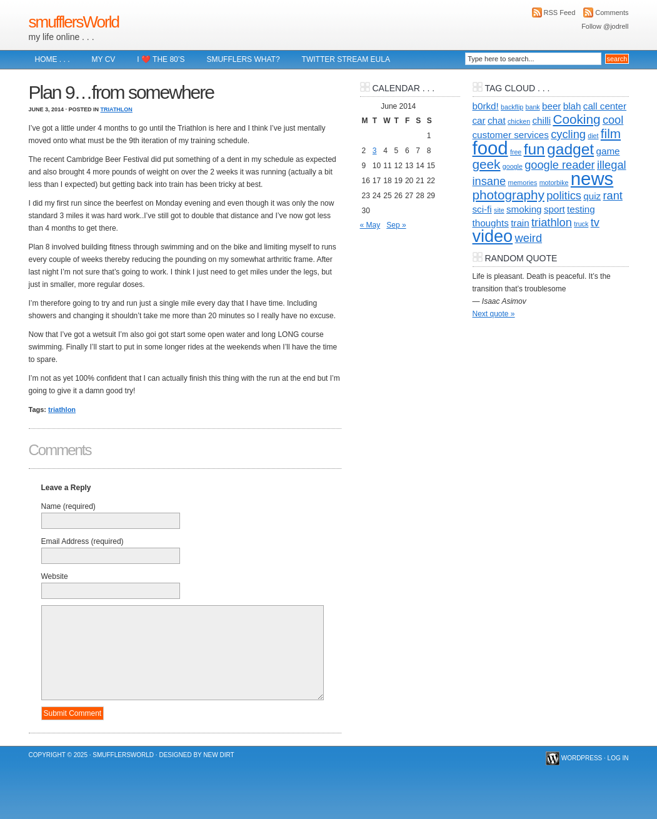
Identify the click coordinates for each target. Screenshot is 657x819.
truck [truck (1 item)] (581, 224)
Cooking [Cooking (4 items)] (576, 119)
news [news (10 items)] (592, 178)
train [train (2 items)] (520, 223)
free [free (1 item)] (515, 152)
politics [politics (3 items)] (563, 195)
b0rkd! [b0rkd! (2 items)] (486, 106)
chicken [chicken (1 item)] (519, 121)
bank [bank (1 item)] (533, 107)
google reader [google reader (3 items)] (559, 164)
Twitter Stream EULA (346, 59)
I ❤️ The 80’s (160, 59)
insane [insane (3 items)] (489, 181)
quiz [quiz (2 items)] (592, 196)
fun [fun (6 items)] (534, 149)
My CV (104, 59)
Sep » (396, 225)
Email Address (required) (82, 541)
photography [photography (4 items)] (508, 195)
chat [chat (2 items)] (497, 120)
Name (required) (68, 506)
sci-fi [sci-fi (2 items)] (482, 209)
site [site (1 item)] (499, 210)
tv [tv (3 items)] (595, 222)
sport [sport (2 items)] (554, 209)
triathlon (62, 409)
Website (54, 576)
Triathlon (117, 109)
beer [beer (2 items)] (551, 106)
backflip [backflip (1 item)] (512, 107)
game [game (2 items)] (607, 151)
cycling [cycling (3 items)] (568, 134)
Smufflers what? (242, 59)
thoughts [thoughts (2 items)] (491, 223)
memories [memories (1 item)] (523, 182)
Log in (618, 758)
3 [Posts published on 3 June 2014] (375, 150)
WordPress (582, 758)
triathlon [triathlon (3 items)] (551, 222)
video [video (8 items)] (493, 236)
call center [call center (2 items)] (604, 106)
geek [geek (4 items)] (487, 164)
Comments (611, 12)
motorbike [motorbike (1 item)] (554, 182)
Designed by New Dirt (196, 754)
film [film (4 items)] (611, 133)
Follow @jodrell (604, 26)
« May (370, 225)
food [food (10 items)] (490, 148)
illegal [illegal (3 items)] (611, 164)
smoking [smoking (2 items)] (524, 209)
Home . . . (52, 59)
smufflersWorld (74, 22)
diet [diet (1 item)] (593, 135)
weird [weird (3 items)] (529, 237)
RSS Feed (560, 12)
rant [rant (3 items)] (612, 195)
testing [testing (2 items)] (581, 209)
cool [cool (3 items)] (613, 119)
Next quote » (494, 313)
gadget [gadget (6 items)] (570, 149)
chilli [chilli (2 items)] (542, 120)
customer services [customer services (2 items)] (511, 134)
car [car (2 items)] (479, 120)
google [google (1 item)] (513, 166)
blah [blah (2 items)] (572, 106)
